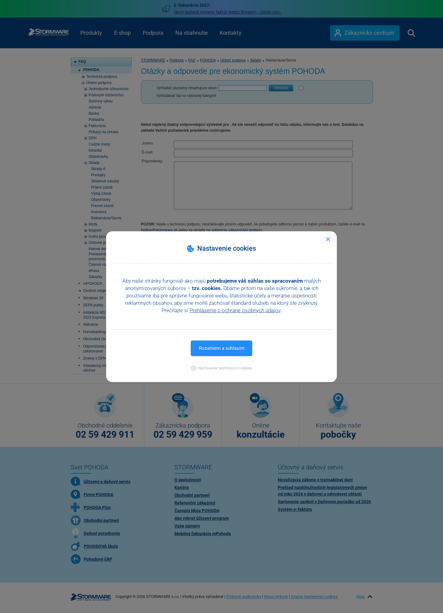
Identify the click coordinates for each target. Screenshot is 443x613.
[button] (221, 368)
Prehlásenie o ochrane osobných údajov (235, 310)
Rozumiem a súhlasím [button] (221, 348)
